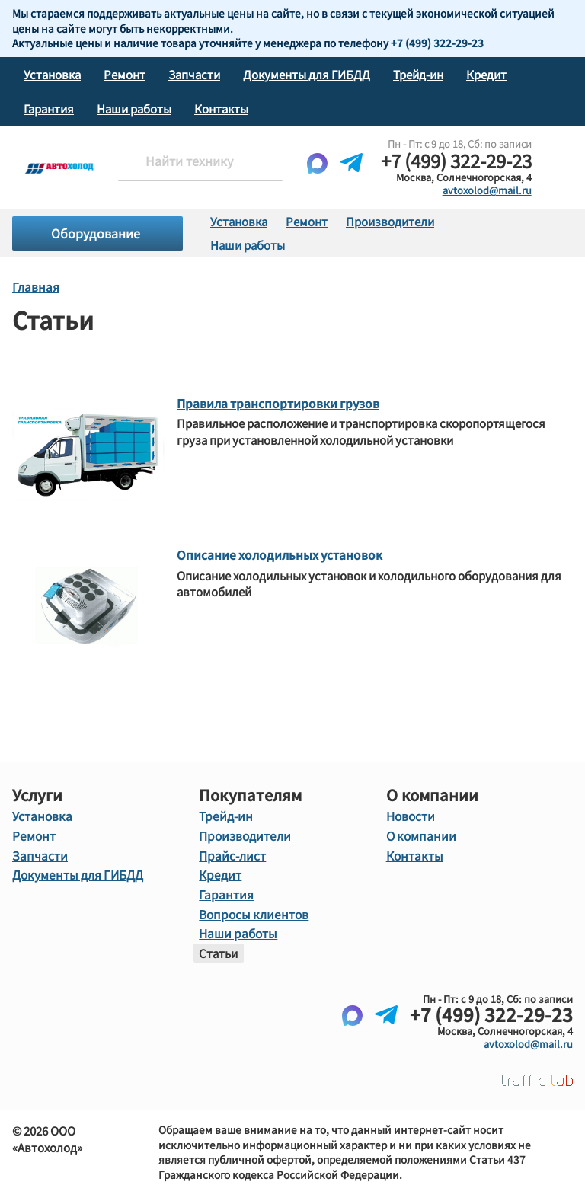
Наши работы (134, 109)
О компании (419, 834)
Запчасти (194, 74)
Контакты (221, 109)
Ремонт (124, 74)
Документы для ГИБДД (306, 74)
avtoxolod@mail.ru (487, 190)
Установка (52, 74)
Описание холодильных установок (276, 554)
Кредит (486, 74)
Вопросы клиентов (251, 910)
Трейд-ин (418, 74)
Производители (390, 221)
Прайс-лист (231, 853)
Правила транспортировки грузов (274, 402)
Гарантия (49, 109)
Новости (410, 815)
